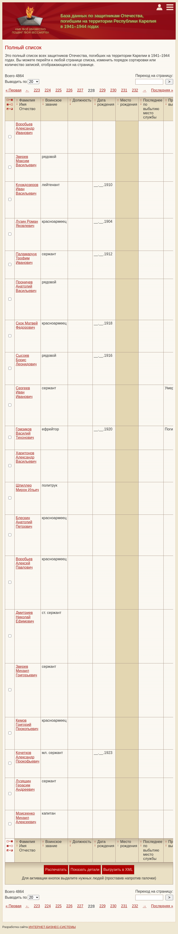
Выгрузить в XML (118, 870)
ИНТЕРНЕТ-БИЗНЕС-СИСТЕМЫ (52, 927)
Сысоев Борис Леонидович (26, 360)
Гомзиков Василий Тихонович (25, 433)
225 (58, 90)
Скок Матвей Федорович (27, 325)
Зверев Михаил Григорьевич (26, 671)
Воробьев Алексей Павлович (24, 563)
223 (37, 90)
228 (91, 90)
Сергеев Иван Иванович (24, 392)
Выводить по (16, 82)
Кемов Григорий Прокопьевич (27, 724)
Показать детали (84, 870)
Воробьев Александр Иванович (25, 128)
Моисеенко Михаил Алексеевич (26, 817)
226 (69, 90)
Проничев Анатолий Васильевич (26, 286)
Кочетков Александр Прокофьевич (27, 757)
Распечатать (56, 870)
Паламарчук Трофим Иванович (26, 258)
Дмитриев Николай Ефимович (25, 617)
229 (102, 90)
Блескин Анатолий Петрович (24, 522)
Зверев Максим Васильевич (26, 161)
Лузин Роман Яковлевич (27, 224)
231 (124, 90)
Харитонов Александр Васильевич (26, 457)
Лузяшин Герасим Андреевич (25, 785)
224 (47, 90)
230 (113, 90)
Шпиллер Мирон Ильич (27, 487)
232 (135, 90)
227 (80, 90)
